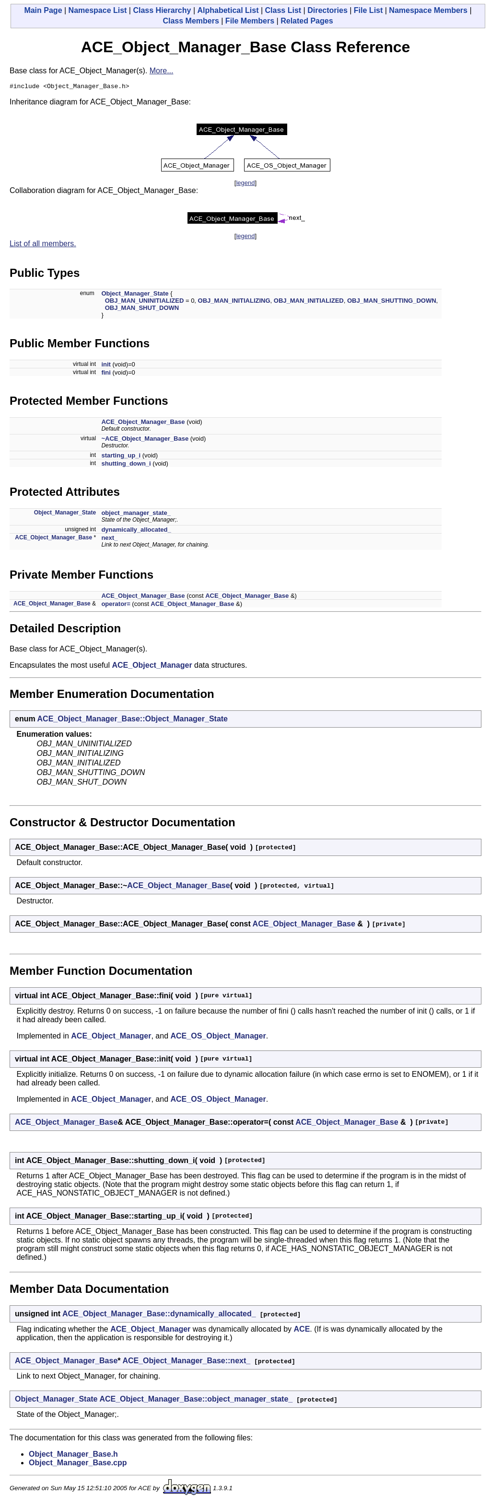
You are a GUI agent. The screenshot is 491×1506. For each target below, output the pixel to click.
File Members (249, 21)
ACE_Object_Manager (152, 666)
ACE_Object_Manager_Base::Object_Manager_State (132, 720)
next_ (109, 539)
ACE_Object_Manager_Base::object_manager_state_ (195, 1400)
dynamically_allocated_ (136, 531)
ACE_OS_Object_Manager (218, 1037)
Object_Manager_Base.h (73, 1455)
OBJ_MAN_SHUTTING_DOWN (391, 302)
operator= (115, 605)
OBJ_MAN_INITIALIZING (234, 302)
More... (162, 71)
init (106, 365)
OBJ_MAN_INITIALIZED (309, 302)
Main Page (43, 10)
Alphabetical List (227, 10)
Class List (283, 10)
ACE (302, 1330)
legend (245, 184)
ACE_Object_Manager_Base (143, 423)
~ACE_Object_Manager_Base (144, 440)
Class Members (191, 21)
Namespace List (98, 10)
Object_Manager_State (134, 294)
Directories (327, 10)
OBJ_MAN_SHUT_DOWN (142, 309)
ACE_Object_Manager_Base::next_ (186, 1362)
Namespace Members (428, 10)
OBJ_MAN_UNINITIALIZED (144, 302)
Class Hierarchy (162, 10)
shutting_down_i (126, 464)
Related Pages (307, 21)
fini (106, 373)
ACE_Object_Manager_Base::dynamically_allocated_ (159, 1315)
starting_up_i (120, 456)
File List (368, 10)
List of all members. (43, 245)
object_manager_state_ (136, 514)
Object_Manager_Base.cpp (78, 1464)
